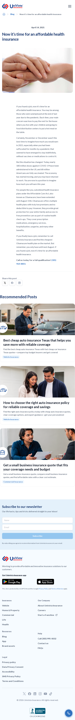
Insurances (7, 600)
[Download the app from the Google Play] (12, 582)
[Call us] (68, 713)
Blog (12, 14)
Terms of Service (57, 589)
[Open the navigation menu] (70, 6)
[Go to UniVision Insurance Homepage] (12, 6)
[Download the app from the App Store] (45, 582)
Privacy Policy (43, 589)
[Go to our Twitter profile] (24, 693)
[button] (5, 283)
